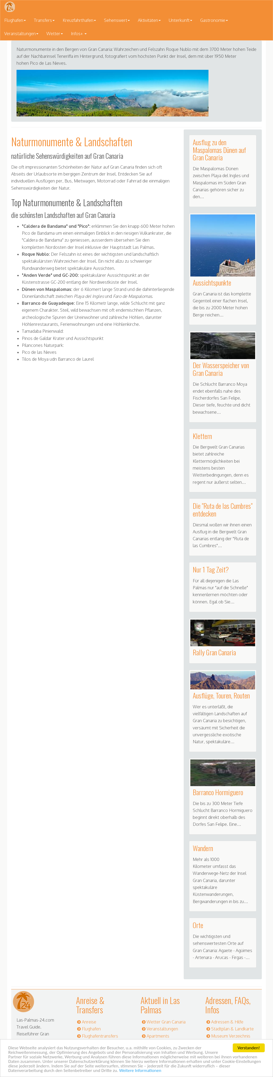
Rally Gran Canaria (214, 652)
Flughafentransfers (100, 1036)
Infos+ (79, 33)
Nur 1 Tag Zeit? (211, 569)
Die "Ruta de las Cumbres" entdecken (222, 510)
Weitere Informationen (140, 1071)
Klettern (202, 436)
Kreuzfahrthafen (79, 20)
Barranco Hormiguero (218, 792)
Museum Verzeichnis (230, 1036)
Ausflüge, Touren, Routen (221, 695)
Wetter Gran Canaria (166, 1022)
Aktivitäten (149, 20)
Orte (198, 925)
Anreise (89, 1022)
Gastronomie (214, 20)
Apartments (158, 1036)
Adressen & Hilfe (227, 1022)
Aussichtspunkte (212, 282)
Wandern (203, 848)
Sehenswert (117, 20)
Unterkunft (180, 20)
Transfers (44, 20)
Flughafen (15, 20)
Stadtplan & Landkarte (232, 1028)
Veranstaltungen (21, 33)
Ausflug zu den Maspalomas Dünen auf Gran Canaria (219, 149)
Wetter (54, 33)
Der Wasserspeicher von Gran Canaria (221, 369)
